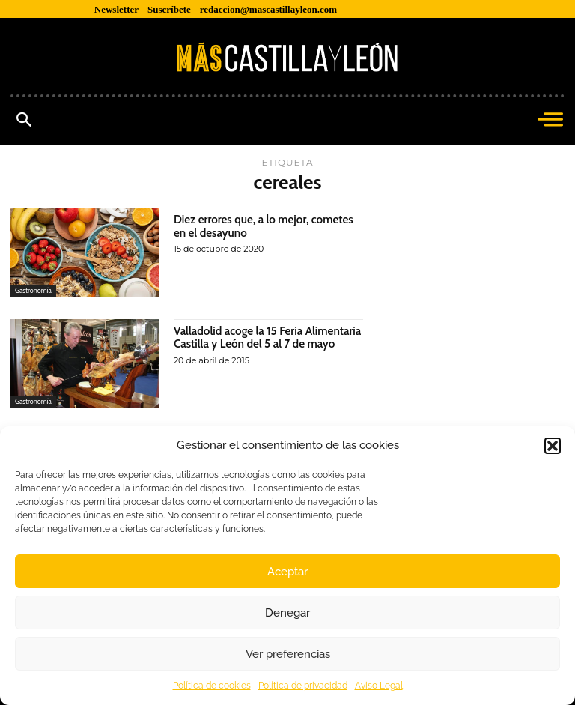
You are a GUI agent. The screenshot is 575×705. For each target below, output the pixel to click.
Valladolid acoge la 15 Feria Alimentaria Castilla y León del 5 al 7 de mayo (266, 344)
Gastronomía (33, 290)
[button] (552, 445)
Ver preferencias (288, 654)
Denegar (287, 613)
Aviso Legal (379, 685)
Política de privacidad (302, 685)
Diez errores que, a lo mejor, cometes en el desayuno (268, 226)
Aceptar (287, 571)
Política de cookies (212, 685)
